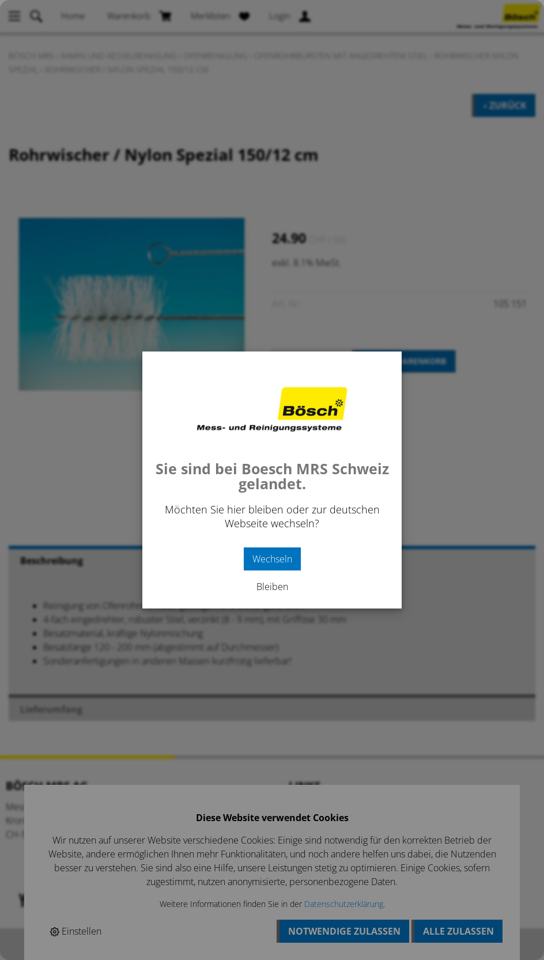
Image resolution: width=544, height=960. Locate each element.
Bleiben (272, 586)
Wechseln (272, 559)
